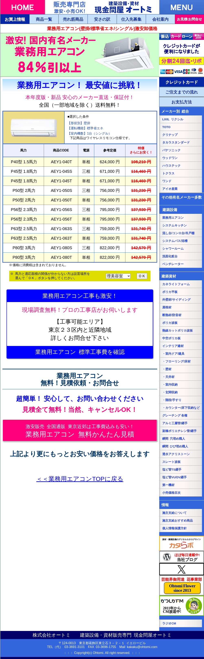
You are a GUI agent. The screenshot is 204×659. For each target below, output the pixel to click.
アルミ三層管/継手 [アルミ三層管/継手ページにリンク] (175, 423)
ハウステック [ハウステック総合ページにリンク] (171, 165)
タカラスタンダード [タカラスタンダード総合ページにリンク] (176, 142)
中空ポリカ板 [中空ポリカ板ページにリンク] (171, 338)
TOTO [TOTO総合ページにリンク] (166, 127)
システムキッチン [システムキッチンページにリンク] (174, 225)
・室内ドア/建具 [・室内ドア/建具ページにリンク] (173, 353)
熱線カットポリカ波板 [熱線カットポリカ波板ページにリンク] (177, 330)
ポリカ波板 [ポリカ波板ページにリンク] (170, 322)
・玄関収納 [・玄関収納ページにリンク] (170, 392)
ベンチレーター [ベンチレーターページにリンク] (173, 264)
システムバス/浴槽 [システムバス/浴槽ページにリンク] (175, 241)
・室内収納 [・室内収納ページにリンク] (170, 384)
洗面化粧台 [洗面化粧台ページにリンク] (170, 256)
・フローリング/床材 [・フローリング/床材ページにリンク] (176, 361)
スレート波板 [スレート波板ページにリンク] (171, 461)
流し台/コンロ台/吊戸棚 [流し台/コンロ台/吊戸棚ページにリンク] (178, 233)
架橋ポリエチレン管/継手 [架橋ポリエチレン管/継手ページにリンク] (179, 431)
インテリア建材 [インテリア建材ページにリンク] (173, 346)
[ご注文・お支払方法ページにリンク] (181, 82)
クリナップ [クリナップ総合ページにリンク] (170, 134)
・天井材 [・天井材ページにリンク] (168, 376)
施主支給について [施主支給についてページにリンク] (174, 512)
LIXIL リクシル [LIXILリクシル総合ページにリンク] (172, 119)
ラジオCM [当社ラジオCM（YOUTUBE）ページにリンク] (169, 623)
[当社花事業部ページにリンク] (181, 585)
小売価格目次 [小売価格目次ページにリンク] (171, 492)
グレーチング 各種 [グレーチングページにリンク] (174, 415)
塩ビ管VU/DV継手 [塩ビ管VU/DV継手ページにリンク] (174, 477)
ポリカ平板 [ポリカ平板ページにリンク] (170, 292)
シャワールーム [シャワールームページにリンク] (173, 248)
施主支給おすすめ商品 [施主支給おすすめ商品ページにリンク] (177, 520)
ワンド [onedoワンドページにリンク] (166, 181)
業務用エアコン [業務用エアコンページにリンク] (173, 217)
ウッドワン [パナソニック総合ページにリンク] (170, 158)
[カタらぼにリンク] (181, 543)
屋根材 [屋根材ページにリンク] (166, 307)
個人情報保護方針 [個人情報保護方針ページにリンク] (174, 528)
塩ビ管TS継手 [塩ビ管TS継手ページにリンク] (171, 469)
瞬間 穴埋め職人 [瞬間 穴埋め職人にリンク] (173, 438)
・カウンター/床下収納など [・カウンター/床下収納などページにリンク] (181, 407)
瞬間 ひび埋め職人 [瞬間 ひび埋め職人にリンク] (175, 446)
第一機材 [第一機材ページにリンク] (168, 485)
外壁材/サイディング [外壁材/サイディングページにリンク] (176, 299)
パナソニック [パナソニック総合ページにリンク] (171, 150)
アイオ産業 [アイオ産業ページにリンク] (170, 188)
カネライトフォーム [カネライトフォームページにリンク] (176, 284)
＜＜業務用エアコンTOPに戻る (79, 478)
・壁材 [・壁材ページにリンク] (166, 369)
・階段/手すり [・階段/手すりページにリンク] (171, 400)
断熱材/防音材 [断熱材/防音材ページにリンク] (171, 315)
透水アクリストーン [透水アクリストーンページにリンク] (176, 454)
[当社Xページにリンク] (181, 569)
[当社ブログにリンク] (181, 556)
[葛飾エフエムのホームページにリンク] (181, 605)
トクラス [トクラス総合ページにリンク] (168, 173)
